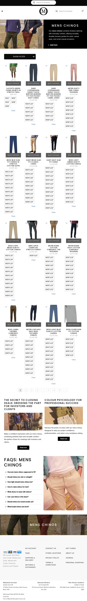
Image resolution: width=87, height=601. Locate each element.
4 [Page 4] (37, 390)
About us (70, 553)
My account (30, 548)
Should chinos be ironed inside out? (20, 502)
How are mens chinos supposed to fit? (21, 472)
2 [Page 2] (26, 390)
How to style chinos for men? (18, 487)
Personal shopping (75, 562)
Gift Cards (71, 548)
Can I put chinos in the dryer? (18, 497)
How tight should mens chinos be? (20, 482)
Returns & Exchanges (30, 566)
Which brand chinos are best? (18, 507)
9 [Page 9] (59, 390)
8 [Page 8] (54, 390)
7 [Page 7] (48, 390)
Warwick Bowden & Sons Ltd (16, 599)
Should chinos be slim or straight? (19, 477)
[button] (66, 45)
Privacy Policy (52, 558)
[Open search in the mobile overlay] (43, 2)
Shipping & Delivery (30, 559)
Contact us (51, 548)
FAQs (27, 553)
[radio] (7, 98)
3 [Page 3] (31, 390)
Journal (69, 558)
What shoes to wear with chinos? (19, 492)
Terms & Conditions (51, 564)
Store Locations (53, 553)
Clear (13, 110)
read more (53, 45)
